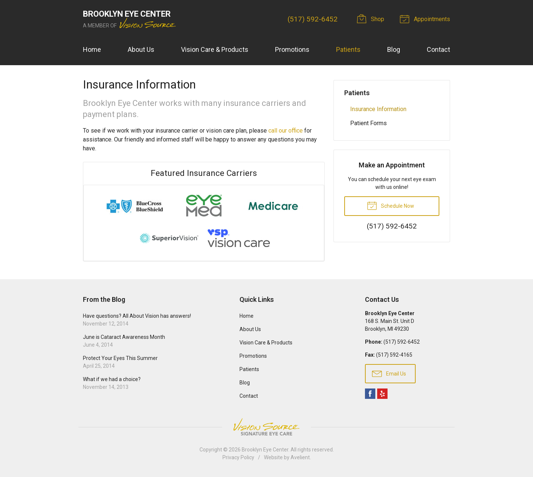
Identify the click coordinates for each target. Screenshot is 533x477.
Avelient (300, 457)
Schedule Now (390, 205)
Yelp (382, 393)
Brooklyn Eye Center (265, 450)
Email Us (389, 373)
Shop (371, 18)
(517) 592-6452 (313, 19)
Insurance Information (378, 109)
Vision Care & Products (214, 49)
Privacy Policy (238, 457)
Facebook (370, 393)
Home (92, 49)
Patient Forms (368, 123)
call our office (285, 130)
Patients (348, 49)
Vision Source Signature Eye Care (266, 427)
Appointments (426, 18)
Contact (438, 49)
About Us (141, 49)
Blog (393, 49)
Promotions (292, 49)
